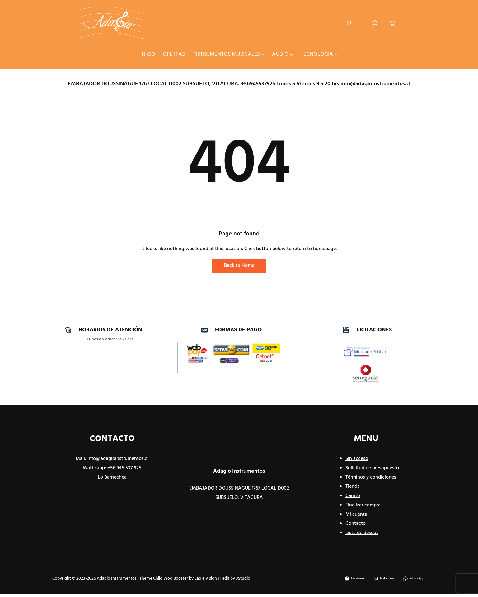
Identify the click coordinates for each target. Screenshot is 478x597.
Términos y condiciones (370, 477)
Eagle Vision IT (207, 578)
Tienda (352, 486)
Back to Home (239, 266)
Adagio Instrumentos (239, 471)
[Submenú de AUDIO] (291, 54)
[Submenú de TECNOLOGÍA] (336, 54)
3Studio (243, 578)
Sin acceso (356, 459)
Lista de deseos (361, 533)
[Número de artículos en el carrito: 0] (392, 23)
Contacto (355, 523)
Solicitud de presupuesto (372, 468)
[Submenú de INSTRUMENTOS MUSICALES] (263, 54)
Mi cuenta (356, 514)
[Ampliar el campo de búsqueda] (348, 23)
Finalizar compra (363, 505)
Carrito (352, 496)
